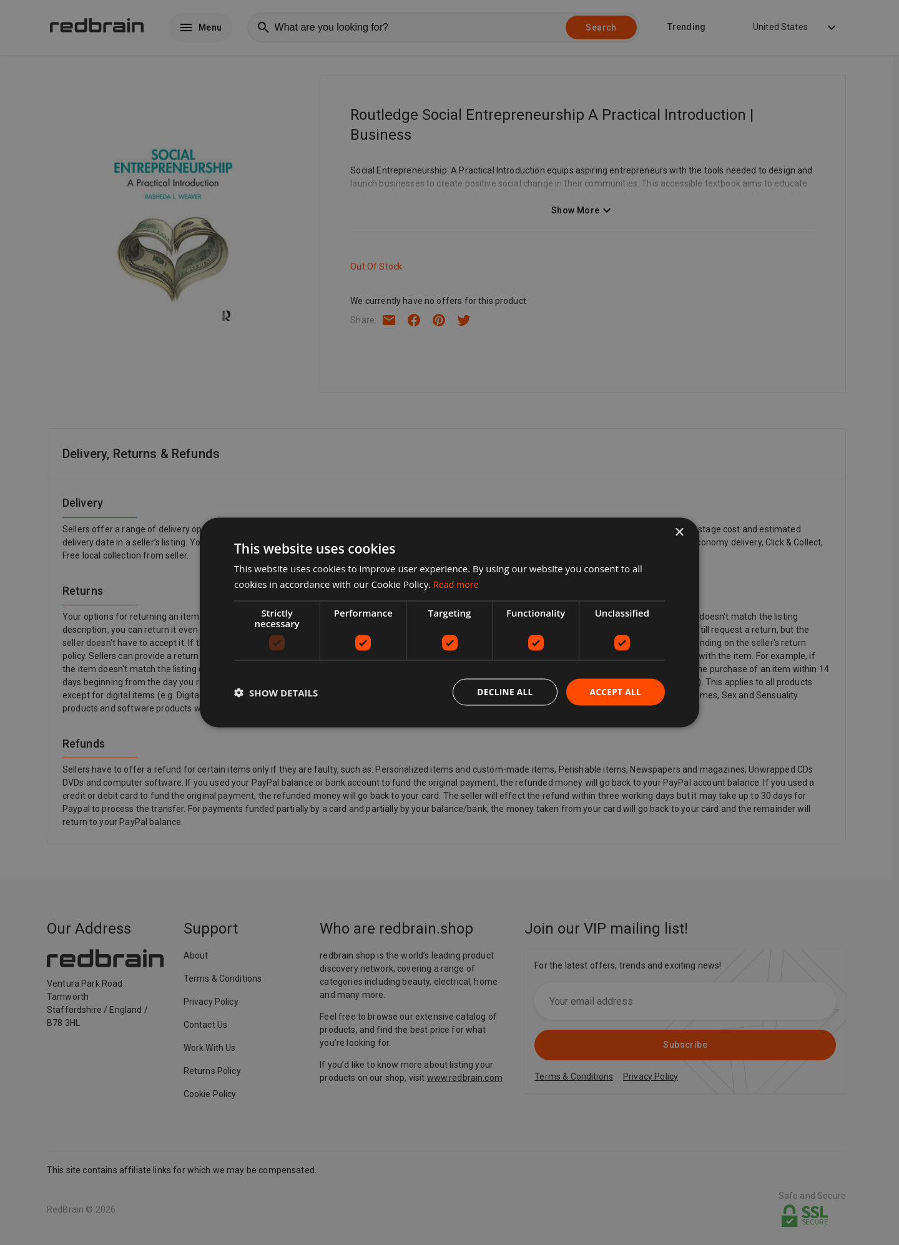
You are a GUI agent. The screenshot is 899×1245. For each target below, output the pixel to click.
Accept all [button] (614, 692)
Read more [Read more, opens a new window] (457, 583)
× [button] (679, 531)
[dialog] (449, 622)
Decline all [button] (502, 692)
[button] (276, 692)
